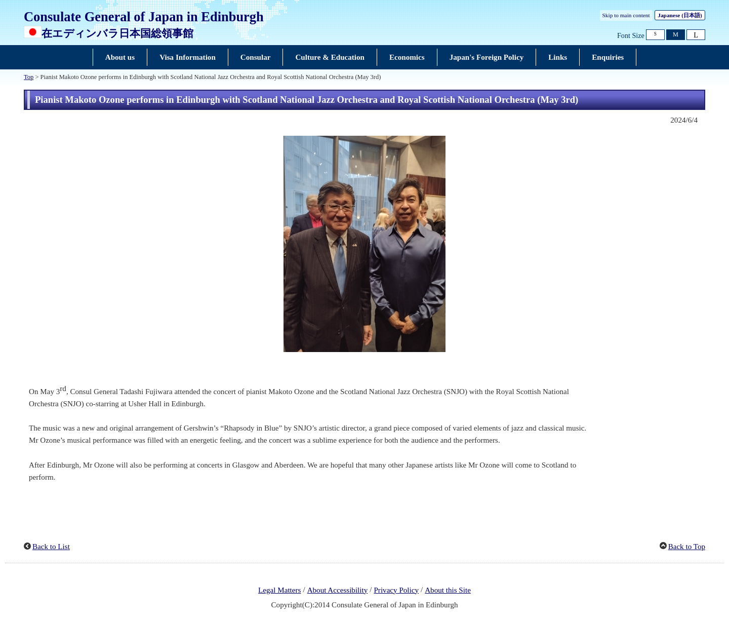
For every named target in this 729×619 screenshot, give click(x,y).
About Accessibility (337, 590)
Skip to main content (626, 15)
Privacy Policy (396, 590)
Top (28, 77)
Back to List (51, 547)
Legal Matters (279, 590)
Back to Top (686, 547)
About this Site (448, 590)
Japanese (680, 15)
